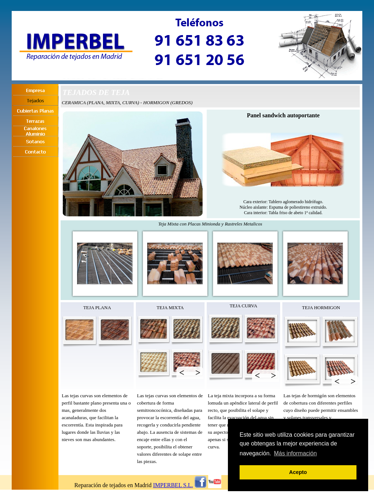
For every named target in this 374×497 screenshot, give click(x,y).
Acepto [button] (298, 472)
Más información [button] (295, 453)
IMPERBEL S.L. (173, 485)
